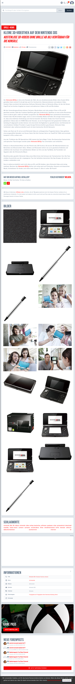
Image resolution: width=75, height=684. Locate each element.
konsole (62, 527)
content (21, 527)
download (68, 525)
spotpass (50, 525)
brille (57, 527)
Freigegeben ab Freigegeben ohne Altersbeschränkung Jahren (43, 594)
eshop (32, 525)
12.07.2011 (8, 47)
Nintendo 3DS (11, 100)
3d (13, 525)
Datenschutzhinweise (54, 680)
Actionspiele (32, 580)
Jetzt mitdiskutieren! (37, 668)
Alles (60, 10)
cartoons (27, 527)
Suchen (69, 10)
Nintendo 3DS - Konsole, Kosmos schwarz (38, 576)
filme (41, 527)
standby (6, 527)
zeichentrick (33, 529)
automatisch (61, 525)
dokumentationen (9, 529)
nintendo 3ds (8, 525)
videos (17, 525)
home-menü (13, 527)
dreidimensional (49, 527)
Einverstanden (67, 680)
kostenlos (37, 525)
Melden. (68, 177)
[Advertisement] (37, 18)
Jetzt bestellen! (11, 629)
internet (53, 529)
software (43, 525)
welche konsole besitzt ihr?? (17, 643)
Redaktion (16, 47)
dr (70, 529)
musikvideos (35, 527)
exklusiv (68, 527)
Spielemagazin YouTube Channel (18, 652)
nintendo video (24, 525)
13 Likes (23, 47)
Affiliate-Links (20, 192)
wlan (54, 525)
